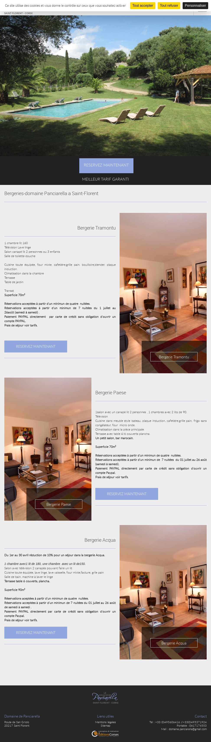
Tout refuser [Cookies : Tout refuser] (169, 5)
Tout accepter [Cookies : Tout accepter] (142, 5)
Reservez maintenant (35, 346)
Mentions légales (105, 722)
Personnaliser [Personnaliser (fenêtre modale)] (195, 5)
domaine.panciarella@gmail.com (188, 729)
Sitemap (105, 725)
